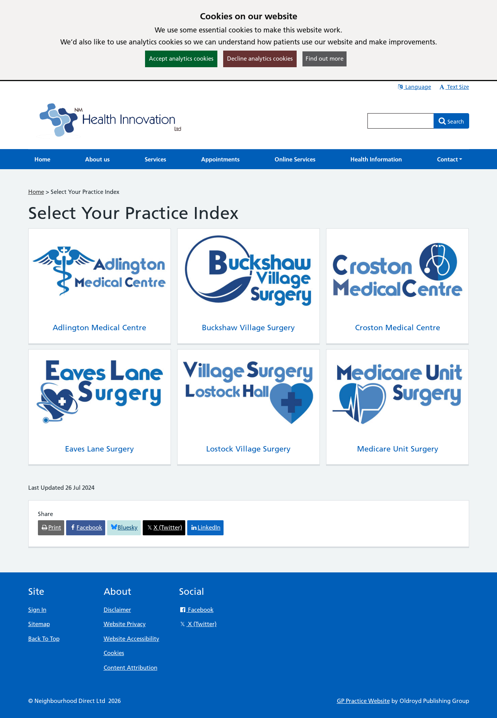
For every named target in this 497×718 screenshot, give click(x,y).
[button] (450, 159)
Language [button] (414, 86)
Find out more (324, 58)
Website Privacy (125, 624)
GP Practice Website (363, 700)
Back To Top (44, 638)
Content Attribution (130, 667)
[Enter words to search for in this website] (400, 121)
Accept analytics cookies (181, 58)
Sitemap (39, 624)
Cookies (114, 653)
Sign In (37, 609)
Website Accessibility (131, 638)
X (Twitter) (198, 624)
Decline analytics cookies (260, 58)
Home (36, 191)
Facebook (196, 609)
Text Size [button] (454, 86)
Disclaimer (117, 609)
